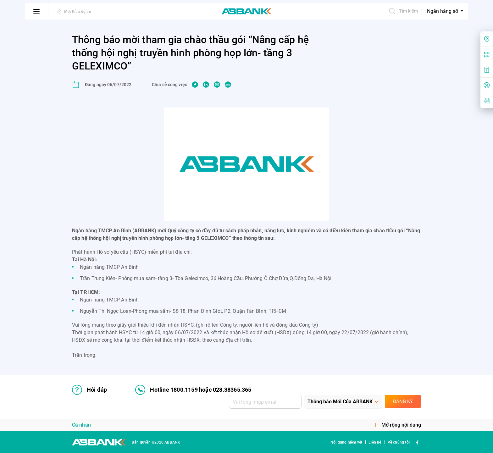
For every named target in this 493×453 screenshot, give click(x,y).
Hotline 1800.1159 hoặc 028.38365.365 (193, 390)
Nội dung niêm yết (346, 442)
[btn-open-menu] (36, 11)
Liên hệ (374, 442)
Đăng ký (403, 401)
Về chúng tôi (399, 442)
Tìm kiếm (403, 11)
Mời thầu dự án (77, 11)
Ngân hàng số (443, 11)
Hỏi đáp (89, 390)
